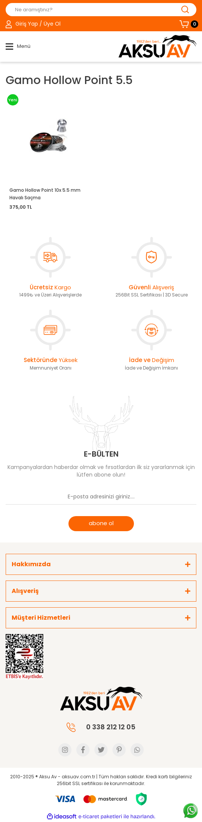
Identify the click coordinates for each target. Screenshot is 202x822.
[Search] (101, 9)
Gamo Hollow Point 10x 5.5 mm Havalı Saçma (44, 194)
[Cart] (187, 24)
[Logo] (157, 46)
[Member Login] (33, 24)
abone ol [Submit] (101, 523)
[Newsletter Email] (101, 497)
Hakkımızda (31, 564)
